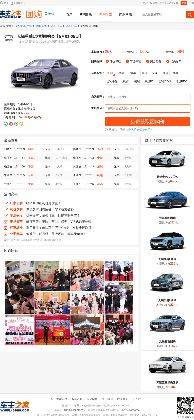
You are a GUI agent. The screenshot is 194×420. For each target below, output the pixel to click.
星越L (31, 157)
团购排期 (86, 14)
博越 (31, 149)
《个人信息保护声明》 (139, 129)
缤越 (100, 175)
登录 (184, 3)
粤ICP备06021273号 (75, 410)
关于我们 (107, 399)
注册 (191, 3)
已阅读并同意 (115, 129)
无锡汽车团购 (23, 26)
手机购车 (18, 3)
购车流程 (77, 399)
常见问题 (92, 399)
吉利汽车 (56, 26)
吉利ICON (103, 149)
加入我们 (138, 399)
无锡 (51, 14)
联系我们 (122, 399)
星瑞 (100, 166)
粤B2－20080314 (130, 410)
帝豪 (100, 157)
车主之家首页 (59, 399)
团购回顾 (125, 14)
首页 (4, 3)
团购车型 (105, 14)
